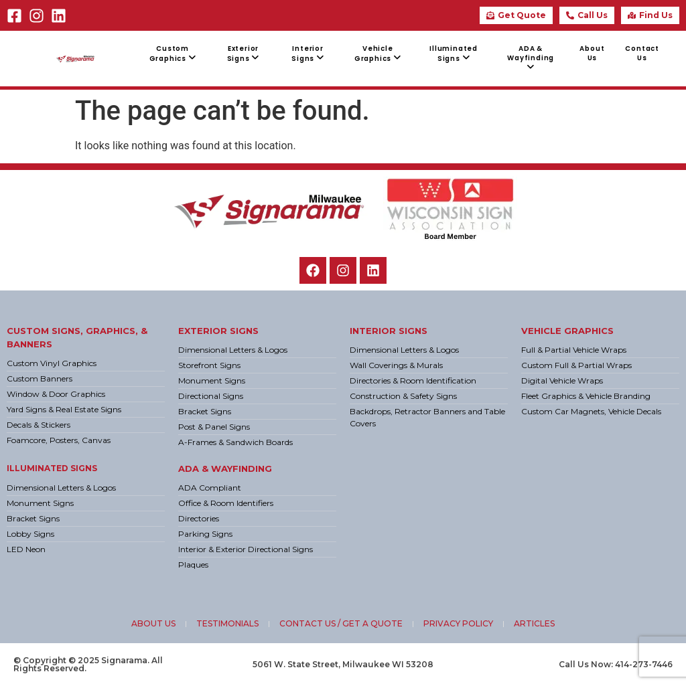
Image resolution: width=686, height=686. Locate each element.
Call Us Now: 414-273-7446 (616, 664)
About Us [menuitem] (591, 53)
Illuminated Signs (52, 468)
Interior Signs (388, 330)
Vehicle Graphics (567, 330)
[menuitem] (172, 53)
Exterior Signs (218, 330)
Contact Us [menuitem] (642, 53)
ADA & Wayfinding (225, 468)
